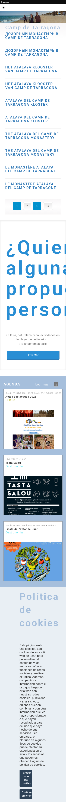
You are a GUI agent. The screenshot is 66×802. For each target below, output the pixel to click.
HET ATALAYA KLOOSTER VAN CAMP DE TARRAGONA (31, 69)
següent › (56, 384)
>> (48, 205)
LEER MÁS (33, 355)
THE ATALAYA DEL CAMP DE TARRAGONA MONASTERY (32, 136)
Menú (5, 5)
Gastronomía (14, 466)
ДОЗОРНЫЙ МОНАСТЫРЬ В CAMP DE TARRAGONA (31, 52)
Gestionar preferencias (27, 794)
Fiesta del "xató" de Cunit (22, 529)
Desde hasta (33, 393)
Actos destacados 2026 (20, 396)
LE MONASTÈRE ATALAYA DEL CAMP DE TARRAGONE (30, 169)
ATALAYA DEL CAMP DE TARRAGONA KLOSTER (27, 102)
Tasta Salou (13, 462)
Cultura (10, 400)
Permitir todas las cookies (26, 778)
